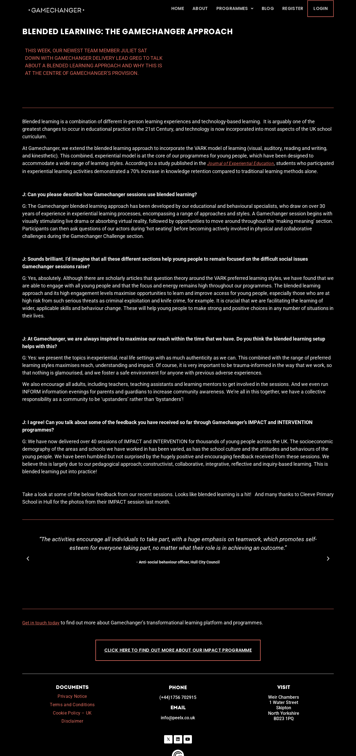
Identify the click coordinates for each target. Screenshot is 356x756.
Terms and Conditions (72, 684)
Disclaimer (72, 701)
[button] (28, 538)
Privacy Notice (72, 676)
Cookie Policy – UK (72, 692)
